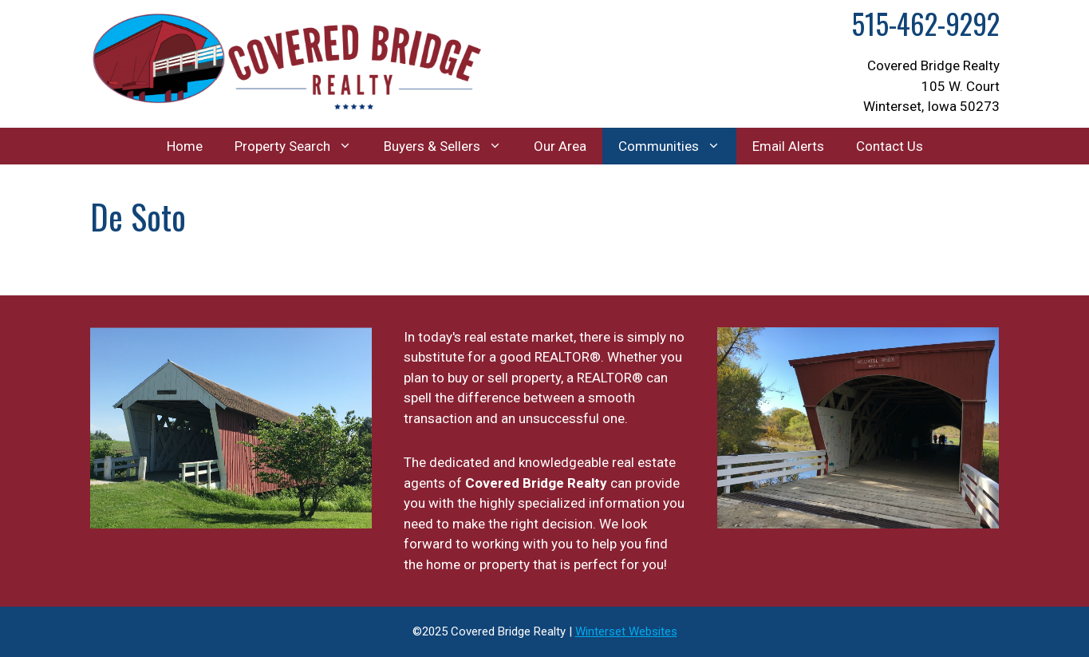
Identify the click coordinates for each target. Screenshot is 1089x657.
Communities (677, 146)
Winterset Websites (626, 631)
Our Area (560, 146)
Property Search (301, 146)
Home (185, 146)
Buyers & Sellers (451, 146)
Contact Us (889, 146)
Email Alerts (788, 146)
